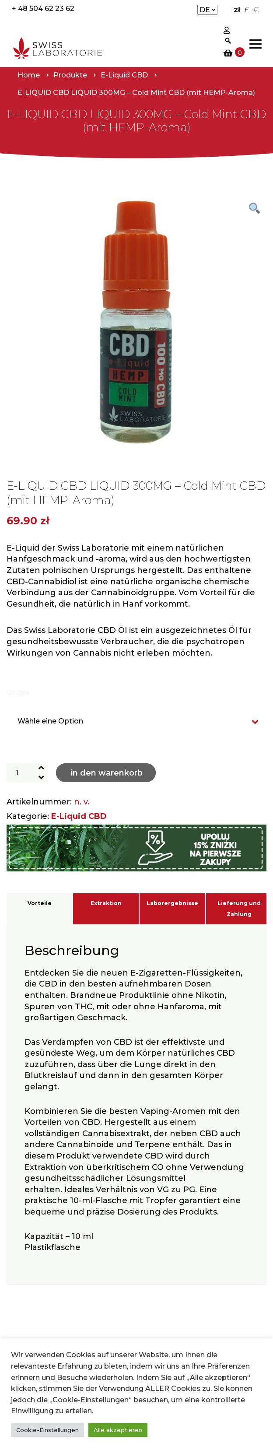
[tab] (39, 908)
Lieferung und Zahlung (239, 909)
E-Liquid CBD (79, 816)
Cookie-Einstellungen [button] (47, 1429)
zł (237, 10)
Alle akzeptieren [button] (118, 1429)
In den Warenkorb (107, 773)
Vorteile (40, 903)
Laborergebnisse (172, 903)
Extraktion (106, 903)
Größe (18, 692)
